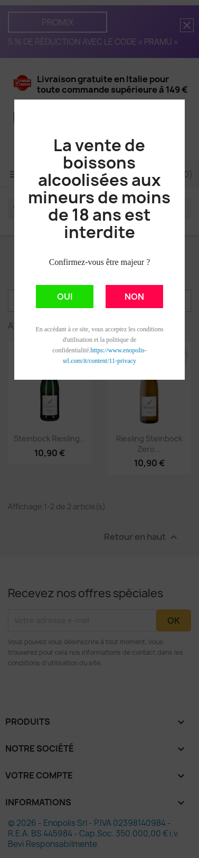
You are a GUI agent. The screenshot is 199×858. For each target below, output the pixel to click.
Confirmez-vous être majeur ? (99, 262)
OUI (65, 296)
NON (134, 296)
